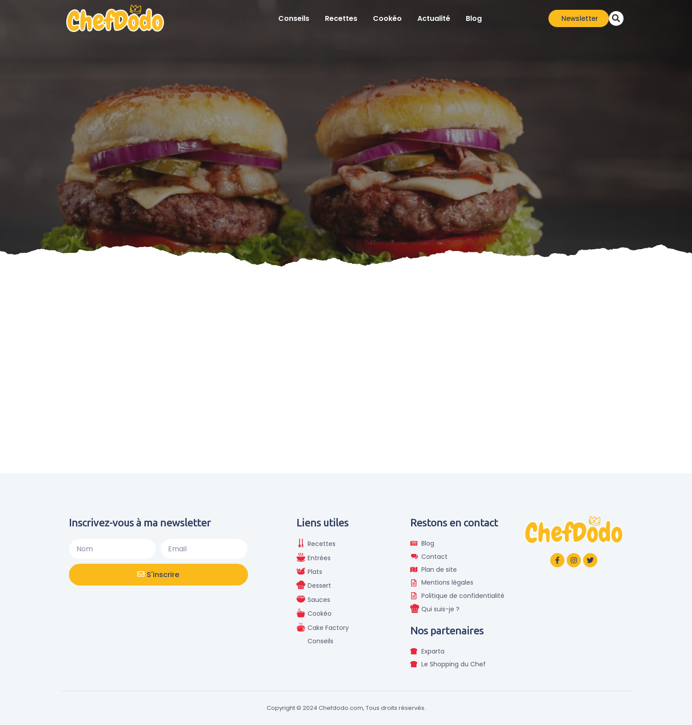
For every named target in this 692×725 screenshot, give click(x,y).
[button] (616, 18)
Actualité (433, 18)
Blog (474, 18)
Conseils (293, 18)
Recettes (341, 18)
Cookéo (387, 18)
